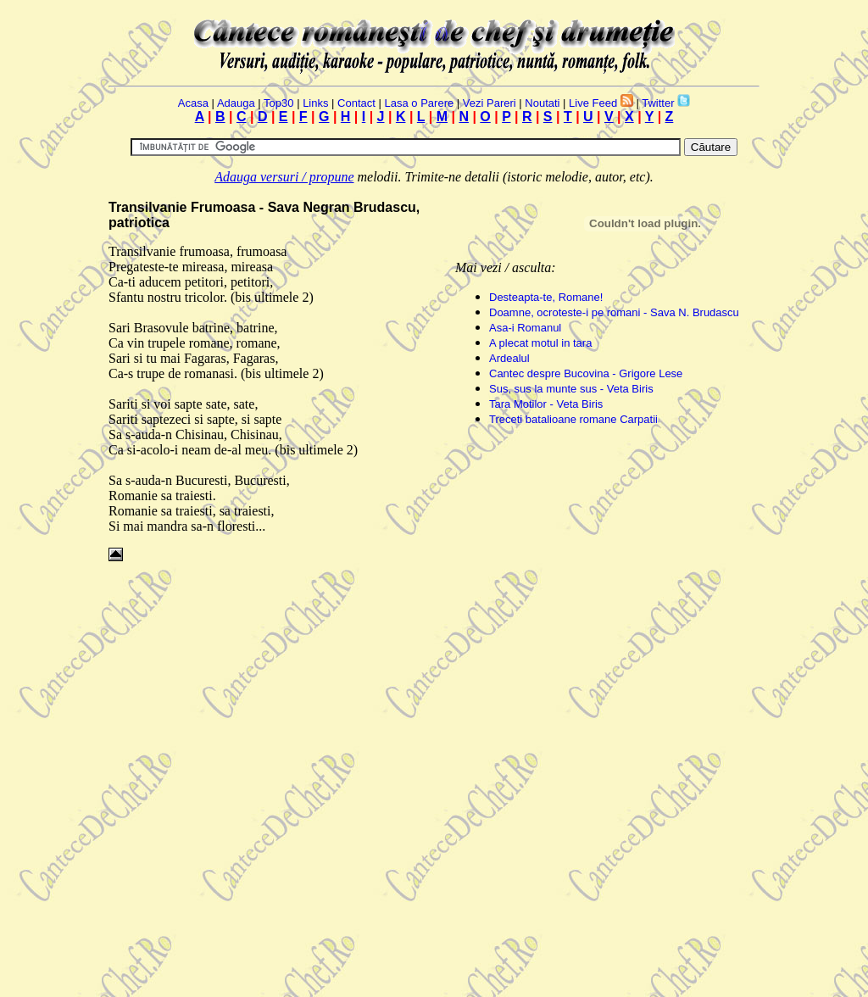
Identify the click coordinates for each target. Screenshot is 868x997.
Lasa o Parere (419, 103)
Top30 (278, 103)
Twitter (658, 103)
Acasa (193, 103)
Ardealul (509, 358)
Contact (356, 103)
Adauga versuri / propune (283, 177)
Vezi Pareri (489, 103)
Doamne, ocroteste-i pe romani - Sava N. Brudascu (614, 312)
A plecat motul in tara (540, 343)
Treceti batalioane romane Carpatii (573, 419)
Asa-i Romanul (525, 327)
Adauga (236, 103)
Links (315, 103)
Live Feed (593, 103)
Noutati (542, 103)
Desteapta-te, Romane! (546, 297)
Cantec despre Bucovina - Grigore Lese (585, 373)
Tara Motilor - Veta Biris (546, 404)
